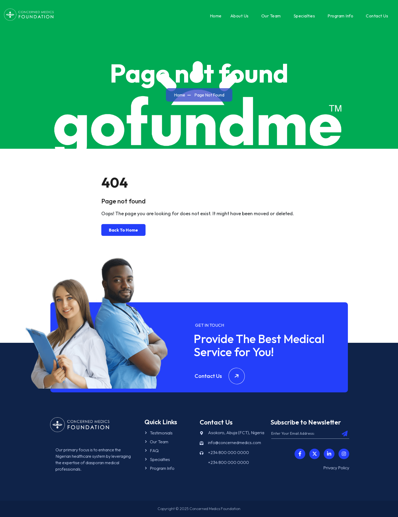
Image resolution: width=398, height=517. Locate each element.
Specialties (304, 15)
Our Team (271, 15)
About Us (239, 15)
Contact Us (377, 15)
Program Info (340, 15)
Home (216, 15)
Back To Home (123, 230)
